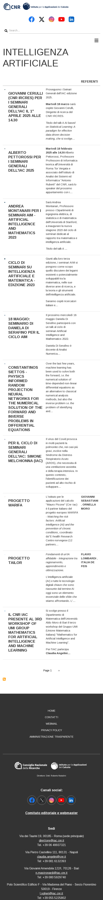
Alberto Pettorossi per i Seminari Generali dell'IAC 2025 (24, 161)
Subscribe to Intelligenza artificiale (4, 679)
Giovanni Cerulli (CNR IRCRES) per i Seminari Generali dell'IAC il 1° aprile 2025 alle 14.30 (25, 106)
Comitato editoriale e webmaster (51, 813)
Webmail (51, 723)
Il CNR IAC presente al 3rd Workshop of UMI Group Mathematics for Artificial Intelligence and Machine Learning (25, 632)
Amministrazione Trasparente (51, 736)
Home (51, 710)
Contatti (51, 717)
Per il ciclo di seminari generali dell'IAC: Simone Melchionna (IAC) (25, 452)
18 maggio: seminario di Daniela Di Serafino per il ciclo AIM (24, 328)
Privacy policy (51, 730)
